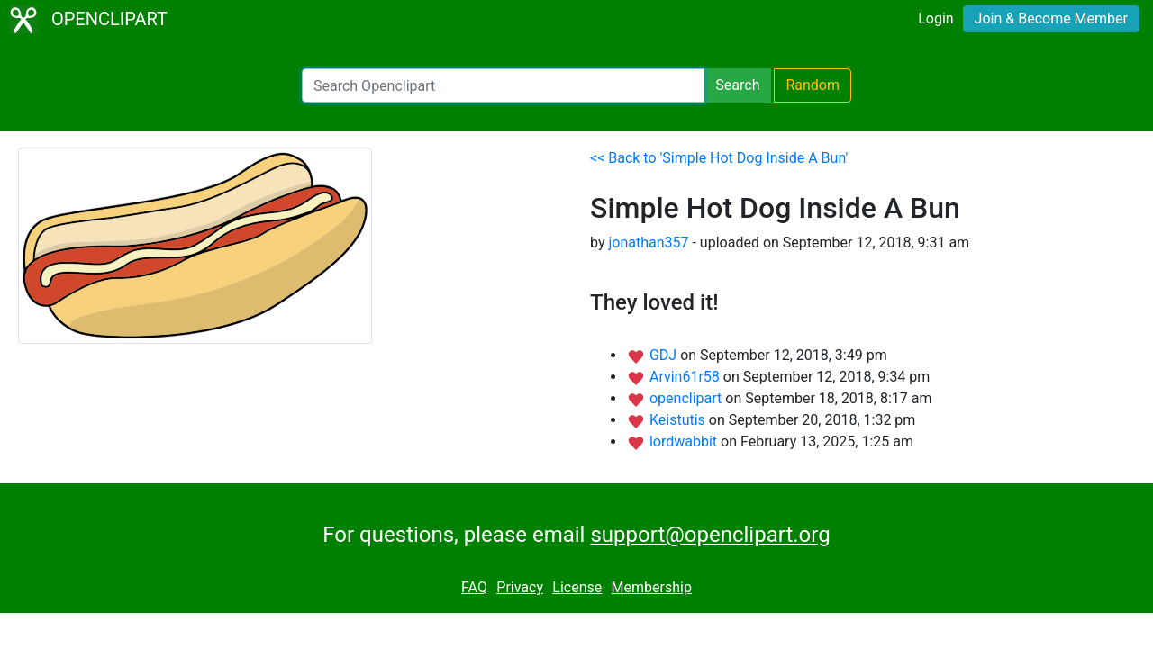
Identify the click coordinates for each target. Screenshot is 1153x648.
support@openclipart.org (710, 534)
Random (812, 85)
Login (935, 18)
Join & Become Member (1051, 18)
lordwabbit (685, 441)
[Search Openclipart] (503, 85)
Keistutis (679, 419)
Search (737, 85)
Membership (652, 587)
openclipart (687, 398)
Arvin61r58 (686, 376)
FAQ (474, 587)
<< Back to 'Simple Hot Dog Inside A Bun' (719, 157)
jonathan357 (648, 242)
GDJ (664, 355)
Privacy (519, 587)
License (577, 587)
